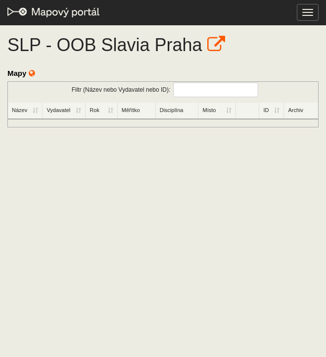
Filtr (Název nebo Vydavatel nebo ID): (165, 89)
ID (266, 110)
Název (19, 110)
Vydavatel (58, 110)
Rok (94, 110)
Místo (209, 110)
